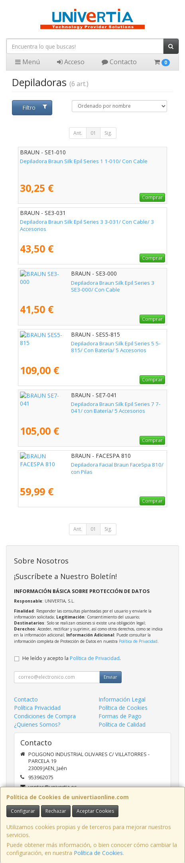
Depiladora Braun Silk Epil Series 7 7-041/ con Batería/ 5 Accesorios (88, 407)
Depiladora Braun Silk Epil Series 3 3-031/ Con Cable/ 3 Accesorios (87, 225)
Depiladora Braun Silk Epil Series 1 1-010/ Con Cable (84, 161)
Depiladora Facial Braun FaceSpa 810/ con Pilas (77, 464)
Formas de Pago (120, 716)
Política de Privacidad (138, 641)
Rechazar (55, 811)
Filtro (34, 107)
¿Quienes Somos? (37, 724)
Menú (27, 61)
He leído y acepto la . (71, 658)
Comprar (152, 197)
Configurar (23, 811)
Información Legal (122, 699)
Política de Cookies (98, 853)
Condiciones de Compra (45, 716)
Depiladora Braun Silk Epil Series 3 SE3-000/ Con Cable (87, 282)
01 (93, 133)
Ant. (77, 133)
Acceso (71, 61)
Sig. (108, 133)
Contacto (119, 61)
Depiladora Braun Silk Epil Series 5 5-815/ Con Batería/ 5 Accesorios (88, 347)
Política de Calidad (122, 724)
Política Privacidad (37, 707)
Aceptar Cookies (95, 811)
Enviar (110, 677)
